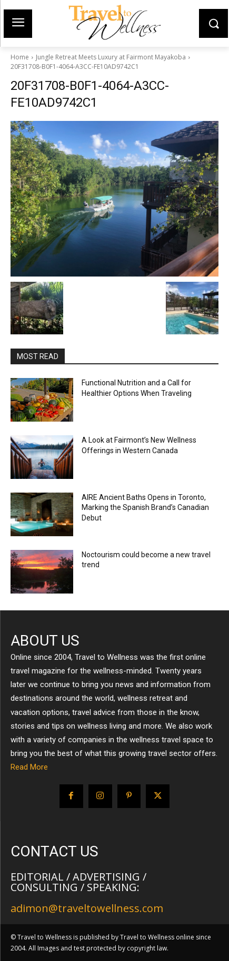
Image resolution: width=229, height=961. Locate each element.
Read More (29, 767)
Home (20, 57)
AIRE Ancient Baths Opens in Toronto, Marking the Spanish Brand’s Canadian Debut (145, 507)
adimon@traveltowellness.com (87, 908)
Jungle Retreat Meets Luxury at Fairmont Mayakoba (111, 57)
